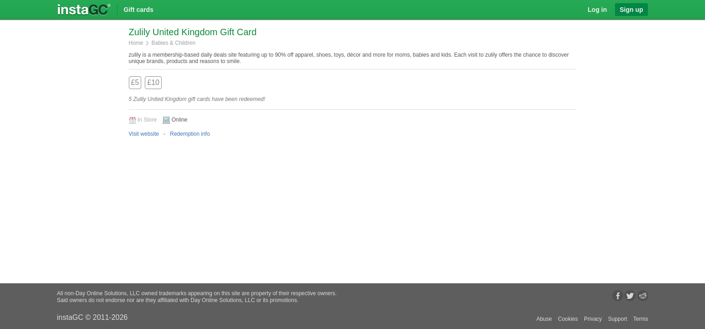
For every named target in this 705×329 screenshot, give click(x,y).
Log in (597, 9)
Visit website (144, 134)
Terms (640, 319)
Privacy (593, 319)
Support (617, 319)
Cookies (568, 319)
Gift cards (139, 9)
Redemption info (190, 134)
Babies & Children (174, 43)
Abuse (544, 319)
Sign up (631, 9)
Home (136, 43)
